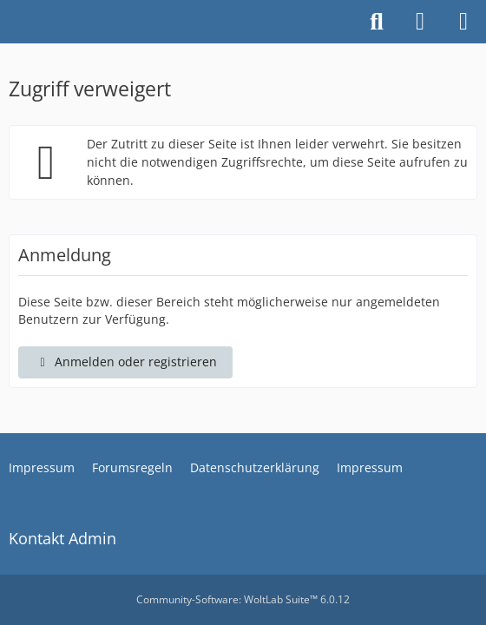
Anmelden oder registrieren (125, 361)
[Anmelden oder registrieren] (420, 21)
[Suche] (376, 21)
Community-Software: (243, 599)
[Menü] (463, 21)
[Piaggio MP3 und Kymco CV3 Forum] (8, 21)
